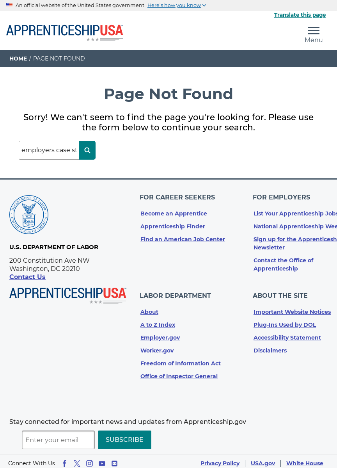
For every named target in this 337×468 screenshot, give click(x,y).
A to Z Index (157, 320)
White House (304, 459)
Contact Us (27, 277)
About (149, 307)
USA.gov (263, 459)
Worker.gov (157, 346)
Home (18, 58)
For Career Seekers (178, 196)
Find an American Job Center (182, 237)
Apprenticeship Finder (172, 224)
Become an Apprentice (173, 211)
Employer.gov (160, 333)
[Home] (64, 33)
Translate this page (300, 15)
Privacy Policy (219, 459)
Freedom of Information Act (180, 359)
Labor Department (176, 292)
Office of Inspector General (179, 371)
